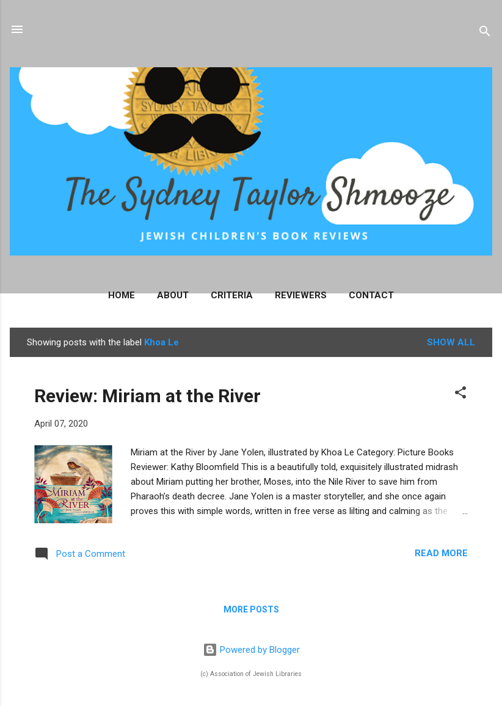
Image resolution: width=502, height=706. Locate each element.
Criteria (232, 295)
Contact (371, 295)
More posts (251, 609)
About (173, 295)
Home (121, 295)
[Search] (485, 33)
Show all (451, 342)
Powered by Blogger (251, 649)
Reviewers (301, 295)
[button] (460, 394)
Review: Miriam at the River (147, 395)
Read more (441, 553)
